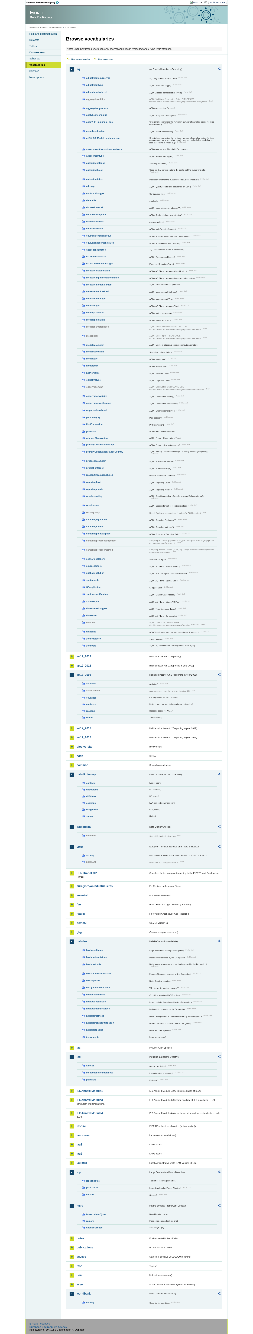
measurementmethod (97, 291)
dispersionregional (96, 214)
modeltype (92, 358)
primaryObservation (97, 438)
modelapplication (95, 319)
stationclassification (97, 594)
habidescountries (95, 994)
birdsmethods (93, 964)
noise (80, 1238)
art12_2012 (84, 656)
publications (85, 1247)
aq (78, 69)
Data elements (37, 52)
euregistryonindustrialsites (95, 886)
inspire (81, 1126)
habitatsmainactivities (98, 1008)
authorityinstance (95, 163)
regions (90, 1221)
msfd (80, 1205)
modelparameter (95, 345)
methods (91, 704)
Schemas (34, 58)
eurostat (82, 895)
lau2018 (82, 1162)
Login (195, 2)
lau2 (79, 1153)
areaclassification (95, 131)
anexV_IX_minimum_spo (99, 122)
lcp (79, 1172)
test (79, 1266)
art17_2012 (84, 728)
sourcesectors (94, 566)
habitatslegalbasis (96, 1001)
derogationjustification (98, 987)
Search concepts (105, 59)
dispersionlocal (94, 207)
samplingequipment (97, 519)
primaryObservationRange (100, 444)
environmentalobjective (98, 235)
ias (78, 1047)
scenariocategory (95, 559)
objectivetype (93, 380)
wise (80, 1284)
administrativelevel (96, 92)
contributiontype (95, 193)
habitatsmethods (95, 1016)
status (89, 816)
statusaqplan (93, 601)
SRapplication (93, 587)
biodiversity (84, 746)
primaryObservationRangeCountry (104, 451)
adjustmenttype (94, 85)
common (82, 765)
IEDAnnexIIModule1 (90, 1090)
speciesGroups (94, 1227)
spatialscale (92, 580)
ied (79, 1056)
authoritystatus (94, 179)
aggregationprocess (97, 108)
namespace (92, 365)
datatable (91, 200)
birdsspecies (93, 980)
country (90, 1302)
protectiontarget (94, 468)
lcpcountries (93, 1181)
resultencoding (94, 496)
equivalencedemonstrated (100, 242)
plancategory (93, 417)
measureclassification (98, 270)
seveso (81, 1256)
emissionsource (94, 228)
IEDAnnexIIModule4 (90, 1113)
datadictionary (86, 774)
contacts (91, 783)
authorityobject (94, 170)
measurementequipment (99, 284)
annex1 (90, 1065)
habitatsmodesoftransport (100, 1023)
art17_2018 (84, 737)
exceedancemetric (96, 249)
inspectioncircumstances (99, 1072)
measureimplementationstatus (102, 277)
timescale (91, 615)
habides (82, 941)
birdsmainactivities (96, 957)
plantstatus (92, 1187)
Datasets (34, 40)
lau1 (79, 1144)
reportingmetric (94, 489)
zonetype (91, 645)
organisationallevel (96, 410)
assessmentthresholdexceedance (104, 149)
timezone (91, 631)
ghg (79, 932)
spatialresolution (95, 573)
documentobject (95, 221)
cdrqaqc (90, 186)
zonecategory (93, 638)
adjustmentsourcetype (98, 78)
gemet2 (81, 922)
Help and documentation (43, 33)
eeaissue (91, 803)
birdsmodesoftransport (98, 973)
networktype (92, 373)
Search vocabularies (80, 59)
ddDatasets (92, 789)
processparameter (96, 461)
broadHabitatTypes (96, 1214)
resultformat (92, 505)
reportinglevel (93, 482)
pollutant (91, 431)
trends (89, 717)
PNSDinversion (94, 424)
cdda (80, 755)
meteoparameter (95, 312)
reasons (90, 711)
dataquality (84, 826)
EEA (44, 2)
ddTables (91, 796)
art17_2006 (84, 674)
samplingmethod (95, 526)
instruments (92, 1037)
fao (79, 904)
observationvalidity (96, 396)
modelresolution (95, 351)
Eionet (43, 27)
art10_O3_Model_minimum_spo (103, 138)
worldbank (84, 1293)
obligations (92, 809)
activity (90, 855)
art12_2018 (84, 665)
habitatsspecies (94, 1030)
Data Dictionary (55, 27)
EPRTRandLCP (87, 873)
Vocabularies (37, 64)
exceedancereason (96, 256)
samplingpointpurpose (98, 533)
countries (91, 697)
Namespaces (36, 77)
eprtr (80, 846)
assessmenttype (95, 155)
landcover (83, 1135)
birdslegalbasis (94, 950)
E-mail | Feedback (39, 1323)
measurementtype (96, 298)
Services (34, 71)
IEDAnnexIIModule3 (90, 1100)
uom (80, 1275)
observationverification (98, 403)
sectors (90, 1194)
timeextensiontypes (96, 608)
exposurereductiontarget (99, 263)
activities (91, 683)
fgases (81, 913)
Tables (33, 46)
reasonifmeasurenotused (99, 475)
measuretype (93, 305)
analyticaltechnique (96, 115)
